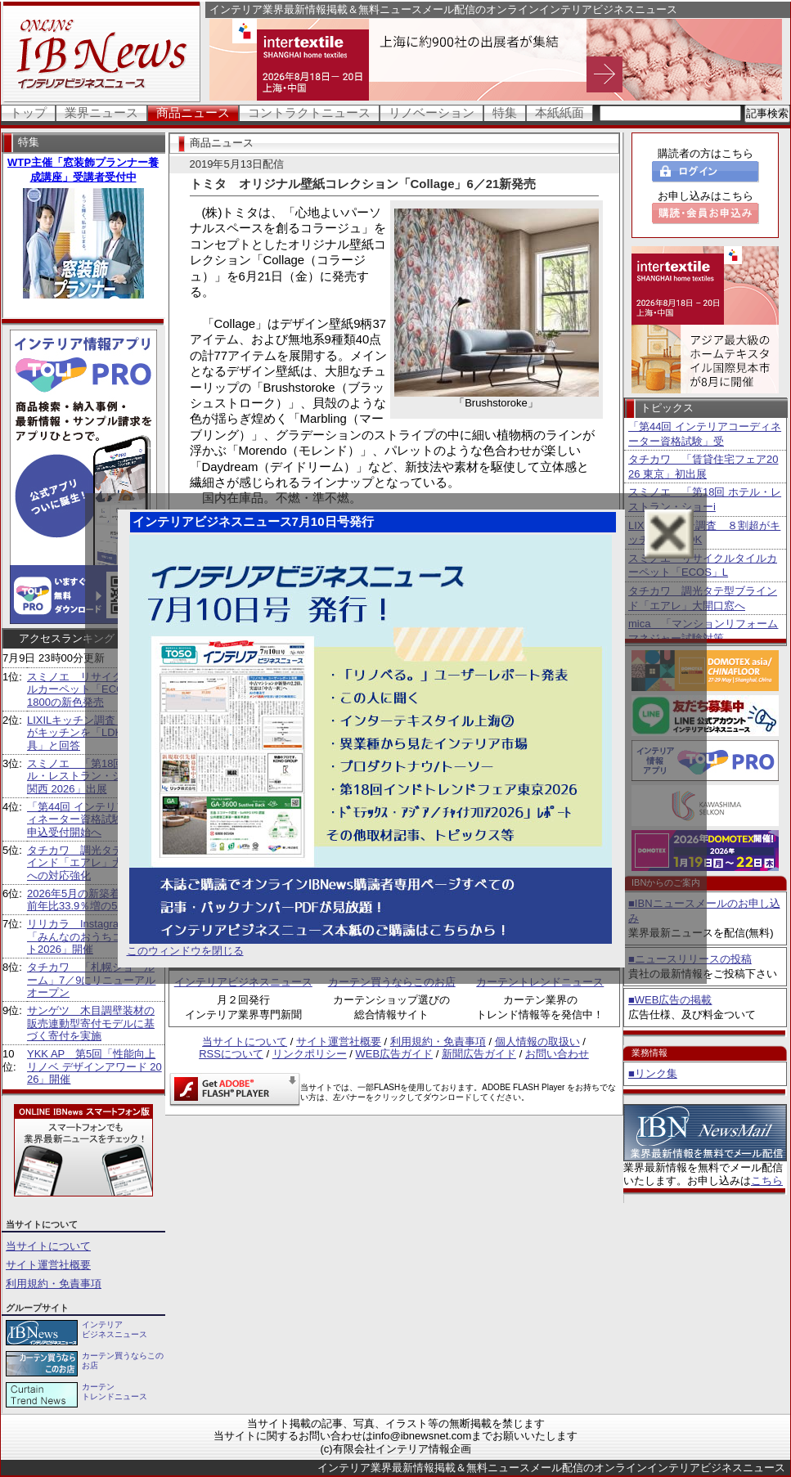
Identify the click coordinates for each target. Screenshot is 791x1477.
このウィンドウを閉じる (185, 951)
